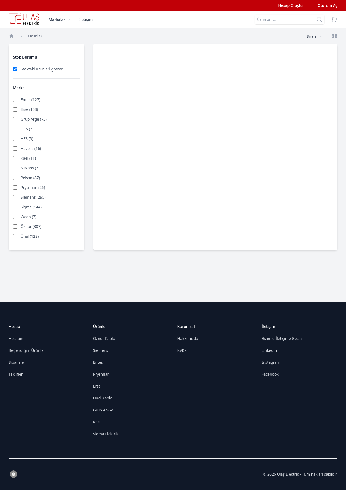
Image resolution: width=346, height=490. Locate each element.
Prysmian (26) (33, 187)
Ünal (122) (30, 236)
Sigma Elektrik (105, 433)
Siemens (100, 350)
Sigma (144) (31, 206)
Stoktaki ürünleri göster (42, 69)
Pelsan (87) (30, 177)
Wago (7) (28, 216)
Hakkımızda (187, 338)
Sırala (314, 36)
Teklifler (16, 374)
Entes (98, 362)
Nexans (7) (30, 167)
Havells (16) (31, 148)
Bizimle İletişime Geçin (282, 338)
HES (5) (27, 138)
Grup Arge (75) (34, 119)
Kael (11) (28, 158)
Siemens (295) (33, 197)
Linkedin (269, 350)
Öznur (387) (31, 226)
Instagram (271, 362)
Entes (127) (30, 99)
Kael (97, 421)
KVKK (182, 350)
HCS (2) (27, 128)
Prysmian (101, 374)
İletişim (86, 19)
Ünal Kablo (102, 398)
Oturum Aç (327, 5)
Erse (97, 386)
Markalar (59, 19)
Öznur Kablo (104, 338)
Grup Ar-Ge (103, 409)
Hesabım (16, 338)
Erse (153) (29, 109)
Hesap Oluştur (291, 5)
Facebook (270, 374)
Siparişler (17, 362)
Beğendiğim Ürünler (27, 350)
